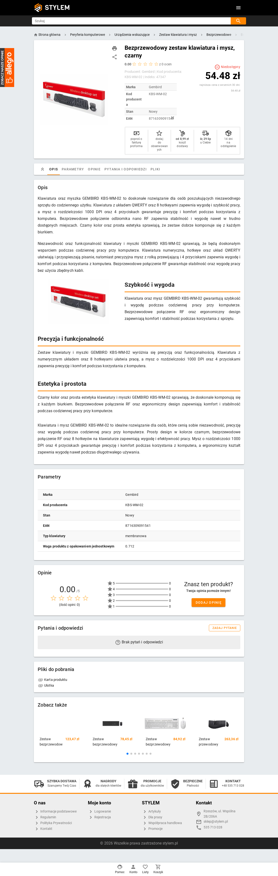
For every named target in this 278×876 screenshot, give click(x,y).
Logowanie (99, 811)
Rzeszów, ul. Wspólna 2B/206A (220, 814)
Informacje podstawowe (55, 811)
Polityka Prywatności (53, 823)
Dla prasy (152, 817)
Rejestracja (99, 817)
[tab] (42, 169)
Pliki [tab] (155, 169)
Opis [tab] (53, 169)
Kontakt (43, 829)
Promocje (152, 829)
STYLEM (57, 7)
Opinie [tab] (94, 169)
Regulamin (45, 817)
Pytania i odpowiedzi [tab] (125, 169)
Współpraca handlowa (162, 823)
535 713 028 (213, 827)
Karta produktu (52, 680)
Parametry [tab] (73, 169)
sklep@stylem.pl (216, 822)
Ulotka (46, 685)
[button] (127, 754)
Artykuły (151, 811)
